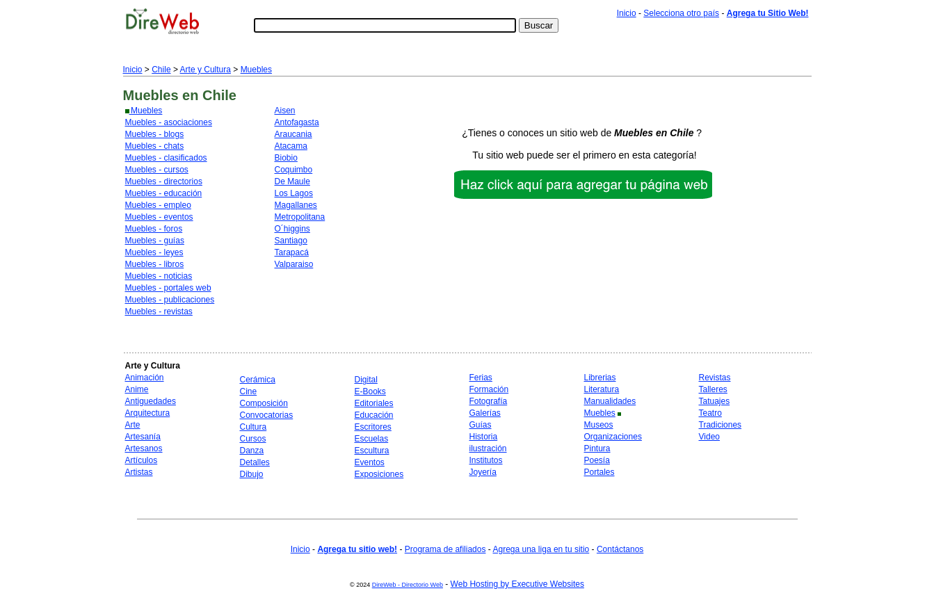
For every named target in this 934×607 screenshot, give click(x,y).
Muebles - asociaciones (168, 122)
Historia (483, 437)
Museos (598, 425)
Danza (252, 450)
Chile (161, 69)
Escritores (373, 427)
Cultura (253, 427)
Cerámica (257, 380)
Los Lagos (294, 193)
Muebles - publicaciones (170, 300)
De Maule (292, 181)
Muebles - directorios (163, 181)
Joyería (483, 472)
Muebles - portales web (168, 288)
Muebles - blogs (154, 134)
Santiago (291, 240)
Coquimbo (294, 170)
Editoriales (374, 403)
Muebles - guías (154, 240)
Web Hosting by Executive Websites (517, 584)
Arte (132, 425)
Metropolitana (300, 217)
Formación (489, 389)
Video (709, 437)
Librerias (600, 377)
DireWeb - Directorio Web (407, 584)
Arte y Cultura (205, 69)
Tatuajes (714, 401)
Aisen (285, 110)
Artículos (141, 460)
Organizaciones (613, 437)
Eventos (370, 462)
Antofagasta (297, 122)
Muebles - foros (154, 229)
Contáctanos (620, 549)
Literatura (602, 389)
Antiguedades (150, 401)
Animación (144, 377)
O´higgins (292, 229)
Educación (374, 415)
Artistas (139, 472)
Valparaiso (294, 264)
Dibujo (252, 474)
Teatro (710, 413)
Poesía (597, 460)
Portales (599, 472)
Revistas (715, 377)
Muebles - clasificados (166, 158)
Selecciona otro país (681, 13)
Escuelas (372, 439)
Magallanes (296, 205)
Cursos (253, 439)
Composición (264, 403)
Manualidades (610, 401)
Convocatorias (266, 415)
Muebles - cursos (156, 170)
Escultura (372, 450)
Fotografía (488, 401)
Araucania (293, 134)
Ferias (480, 377)
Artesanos (144, 448)
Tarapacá (292, 252)
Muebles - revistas (159, 311)
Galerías (485, 413)
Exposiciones (379, 474)
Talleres (713, 389)
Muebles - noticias (159, 276)
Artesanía (143, 437)
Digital (366, 380)
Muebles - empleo (158, 205)
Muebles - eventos (159, 217)
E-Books (370, 391)
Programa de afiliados (445, 549)
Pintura (597, 448)
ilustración (488, 448)
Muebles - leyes (154, 252)
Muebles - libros (154, 264)
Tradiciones (720, 425)
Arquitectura (147, 413)
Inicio (626, 13)
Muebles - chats (154, 146)
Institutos (486, 460)
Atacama (291, 146)
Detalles (255, 462)
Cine (248, 391)
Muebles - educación (163, 193)
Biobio (286, 158)
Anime (137, 389)
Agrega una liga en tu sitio (540, 549)
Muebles (256, 69)
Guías (480, 425)
